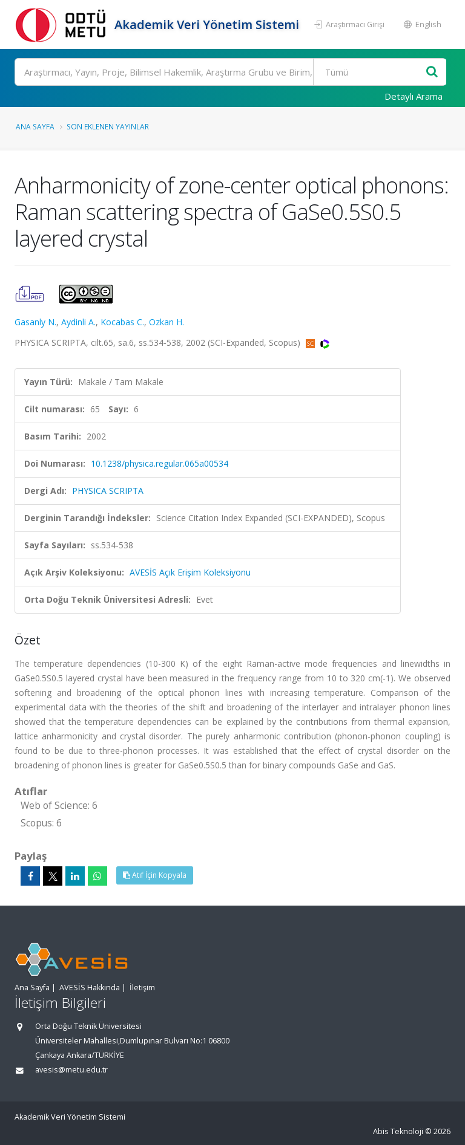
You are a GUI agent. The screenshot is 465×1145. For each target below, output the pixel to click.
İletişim (142, 987)
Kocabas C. (122, 322)
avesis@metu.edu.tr (71, 1070)
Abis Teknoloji (398, 1131)
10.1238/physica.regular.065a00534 (159, 463)
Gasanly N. (35, 322)
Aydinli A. (78, 322)
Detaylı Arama (413, 96)
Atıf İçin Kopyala (154, 875)
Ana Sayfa (35, 126)
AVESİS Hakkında (89, 987)
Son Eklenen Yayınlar (108, 126)
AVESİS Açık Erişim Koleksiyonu (190, 572)
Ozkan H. (166, 322)
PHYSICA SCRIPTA (107, 490)
